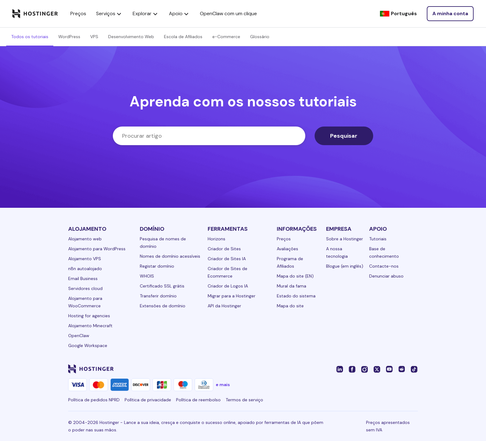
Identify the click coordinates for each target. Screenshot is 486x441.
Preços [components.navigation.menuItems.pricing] (78, 13)
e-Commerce (226, 36)
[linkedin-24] (339, 369)
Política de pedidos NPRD (94, 400)
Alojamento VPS (84, 258)
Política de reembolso (198, 400)
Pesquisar (343, 136)
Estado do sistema (296, 296)
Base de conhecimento (384, 252)
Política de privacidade (148, 400)
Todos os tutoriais (29, 36)
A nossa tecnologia (337, 252)
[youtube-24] (389, 369)
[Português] (398, 13)
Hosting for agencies (89, 315)
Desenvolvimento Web (131, 36)
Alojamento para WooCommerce (85, 302)
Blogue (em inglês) (344, 266)
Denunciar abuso (386, 276)
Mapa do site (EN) (295, 276)
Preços (284, 239)
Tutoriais (378, 239)
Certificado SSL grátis (162, 286)
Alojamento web (85, 239)
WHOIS (147, 276)
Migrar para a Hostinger (231, 296)
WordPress (69, 36)
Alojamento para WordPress (97, 249)
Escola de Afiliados (183, 36)
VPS (94, 36)
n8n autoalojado (85, 268)
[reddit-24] (401, 369)
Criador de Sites (224, 249)
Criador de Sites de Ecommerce (227, 272)
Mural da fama (291, 286)
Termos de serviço (244, 400)
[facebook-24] (352, 369)
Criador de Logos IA (228, 286)
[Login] (450, 13)
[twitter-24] (377, 369)
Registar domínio (157, 266)
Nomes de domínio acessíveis (170, 256)
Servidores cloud (85, 288)
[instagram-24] (364, 369)
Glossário (259, 36)
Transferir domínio (158, 296)
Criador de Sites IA (227, 258)
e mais (223, 384)
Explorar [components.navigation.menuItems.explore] (146, 14)
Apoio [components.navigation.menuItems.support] (179, 14)
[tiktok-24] (414, 369)
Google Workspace (87, 345)
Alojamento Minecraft (90, 325)
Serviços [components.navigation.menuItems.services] (109, 14)
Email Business (83, 278)
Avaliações (287, 249)
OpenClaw (78, 335)
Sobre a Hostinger (344, 239)
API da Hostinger (224, 306)
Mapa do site (290, 306)
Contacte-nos (384, 266)
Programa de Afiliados (290, 262)
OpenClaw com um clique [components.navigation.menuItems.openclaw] (228, 13)
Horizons (216, 239)
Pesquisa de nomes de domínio (163, 242)
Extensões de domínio (162, 306)
